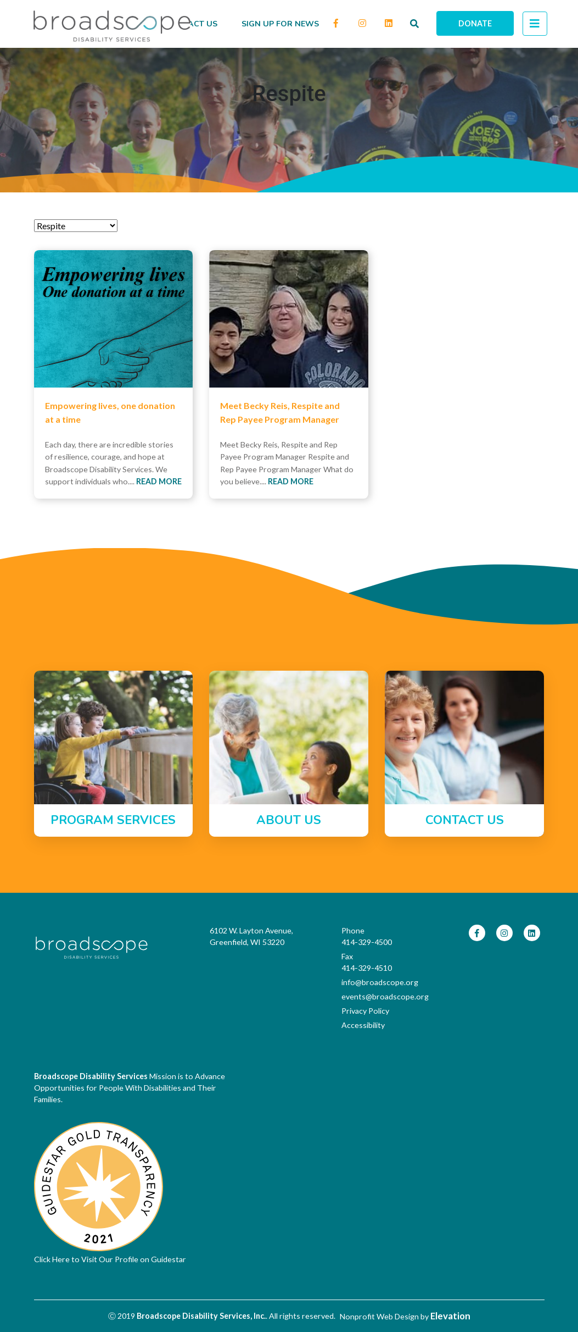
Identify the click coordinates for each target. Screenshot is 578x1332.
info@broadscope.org (377, 982)
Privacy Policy (365, 1010)
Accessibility (363, 1025)
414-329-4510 (366, 967)
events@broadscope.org (377, 996)
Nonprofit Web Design (379, 1316)
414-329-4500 (366, 942)
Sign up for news (280, 24)
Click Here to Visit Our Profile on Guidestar (110, 1259)
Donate (475, 23)
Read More (159, 481)
